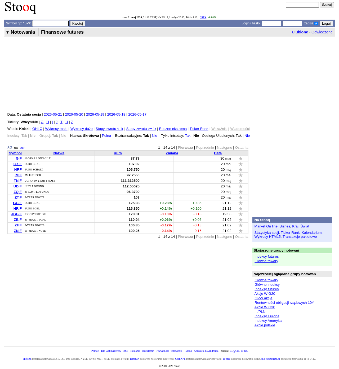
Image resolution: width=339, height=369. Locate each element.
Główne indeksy (267, 285)
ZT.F (18, 197)
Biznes (284, 226)
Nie (154, 136)
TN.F (18, 181)
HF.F (18, 170)
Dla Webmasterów (111, 350)
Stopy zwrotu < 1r (109, 129)
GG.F (17, 203)
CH (237, 350)
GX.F (18, 164)
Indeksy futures (267, 256)
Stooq (188, 350)
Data (218, 153)
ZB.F (18, 220)
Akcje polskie (265, 325)
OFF (22, 147)
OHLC (37, 129)
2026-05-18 (116, 114)
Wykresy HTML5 (268, 237)
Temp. (244, 350)
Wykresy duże (81, 129)
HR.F (18, 208)
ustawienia (176, 350)
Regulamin (148, 350)
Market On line (266, 226)
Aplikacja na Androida (206, 350)
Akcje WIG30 (265, 307)
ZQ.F (18, 192)
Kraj (295, 226)
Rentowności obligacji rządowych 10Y (284, 303)
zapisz (308, 23)
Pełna (106, 136)
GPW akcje (263, 298)
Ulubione (300, 32)
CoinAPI (180, 358)
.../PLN (260, 312)
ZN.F (18, 231)
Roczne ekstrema (173, 129)
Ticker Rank (199, 129)
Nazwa (58, 153)
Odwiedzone (322, 32)
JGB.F (16, 214)
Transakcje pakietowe (300, 237)
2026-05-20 (74, 114)
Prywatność (163, 350)
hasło (256, 23)
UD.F (18, 186)
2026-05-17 (137, 114)
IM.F (18, 175)
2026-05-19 (95, 114)
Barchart (134, 358)
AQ (9, 147)
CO (232, 350)
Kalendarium (312, 233)
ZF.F (18, 225)
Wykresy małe (56, 129)
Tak (187, 136)
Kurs (118, 153)
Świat (305, 226)
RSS (125, 350)
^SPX (203, 17)
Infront (27, 358)
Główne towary (266, 261)
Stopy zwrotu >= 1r (141, 129)
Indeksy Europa (267, 316)
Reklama (135, 350)
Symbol (15, 153)
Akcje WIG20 (265, 294)
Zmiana (172, 153)
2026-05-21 (53, 114)
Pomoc (95, 350)
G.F (19, 158)
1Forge (226, 358)
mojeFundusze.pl (270, 358)
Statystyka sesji (267, 233)
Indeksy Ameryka (268, 321)
